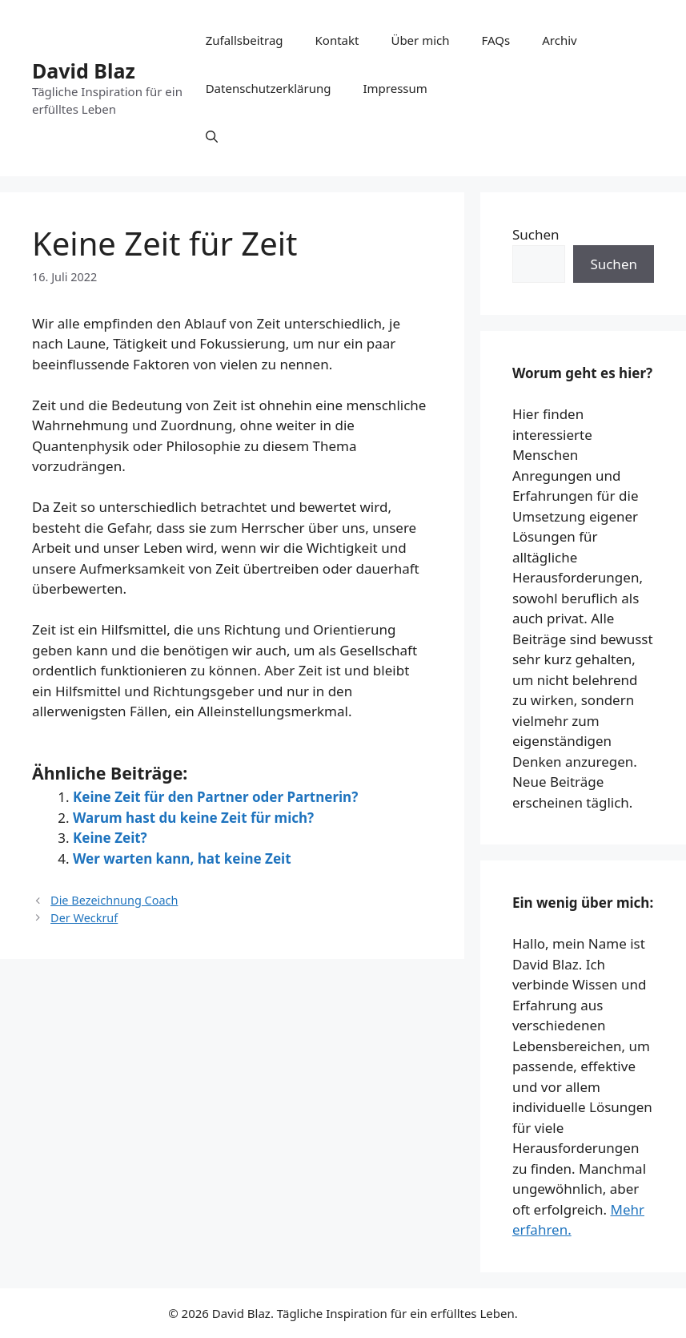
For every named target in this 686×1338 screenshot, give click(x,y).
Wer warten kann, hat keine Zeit (182, 858)
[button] (212, 136)
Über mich (420, 40)
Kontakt (337, 40)
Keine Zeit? (110, 837)
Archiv (559, 40)
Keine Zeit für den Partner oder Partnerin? (215, 797)
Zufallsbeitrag (244, 40)
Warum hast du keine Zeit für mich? (193, 817)
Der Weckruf (84, 917)
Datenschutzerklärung (268, 88)
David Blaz (83, 70)
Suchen (536, 234)
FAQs (496, 40)
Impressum (395, 88)
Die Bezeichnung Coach (114, 900)
